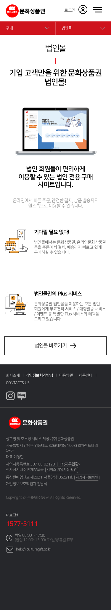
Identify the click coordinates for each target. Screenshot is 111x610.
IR (70, 464)
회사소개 (13, 375)
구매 (9, 28)
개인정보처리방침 (39, 375)
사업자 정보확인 (87, 477)
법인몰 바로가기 (50, 348)
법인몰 (67, 28)
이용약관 (66, 375)
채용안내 (86, 375)
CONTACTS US (18, 383)
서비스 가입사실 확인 (62, 469)
